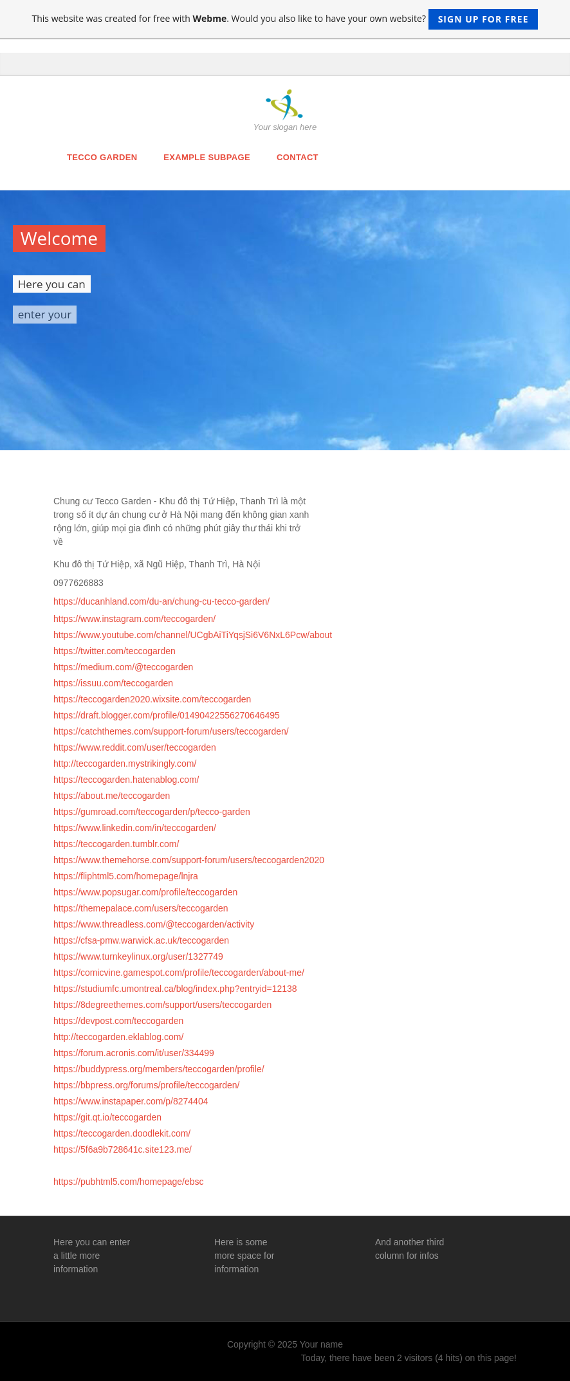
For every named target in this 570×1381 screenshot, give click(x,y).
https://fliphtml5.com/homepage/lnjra (125, 876)
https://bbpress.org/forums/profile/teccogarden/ (146, 1085)
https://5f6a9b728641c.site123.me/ (122, 1149)
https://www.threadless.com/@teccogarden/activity (153, 924)
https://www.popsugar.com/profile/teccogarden (145, 892)
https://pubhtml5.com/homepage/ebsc (128, 1181)
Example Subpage (206, 157)
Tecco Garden (102, 157)
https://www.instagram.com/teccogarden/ (134, 619)
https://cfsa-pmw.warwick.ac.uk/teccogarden (141, 940)
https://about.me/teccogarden (111, 796)
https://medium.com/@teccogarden (123, 667)
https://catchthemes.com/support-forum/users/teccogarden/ (171, 731)
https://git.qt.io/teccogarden (107, 1117)
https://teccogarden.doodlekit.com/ (121, 1133)
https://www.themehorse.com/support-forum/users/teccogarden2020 (188, 860)
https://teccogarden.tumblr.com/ (116, 844)
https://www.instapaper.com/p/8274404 (130, 1101)
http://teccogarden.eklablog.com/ (118, 1037)
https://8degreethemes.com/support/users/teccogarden (162, 1005)
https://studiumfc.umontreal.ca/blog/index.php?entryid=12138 (175, 988)
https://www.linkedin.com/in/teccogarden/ (134, 828)
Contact (297, 157)
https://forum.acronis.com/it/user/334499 (133, 1053)
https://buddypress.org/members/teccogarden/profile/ (158, 1069)
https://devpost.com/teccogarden (118, 1021)
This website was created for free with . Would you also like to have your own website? (285, 19)
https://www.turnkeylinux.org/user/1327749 (138, 956)
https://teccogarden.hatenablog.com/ (126, 779)
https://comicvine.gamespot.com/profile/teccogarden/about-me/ (178, 972)
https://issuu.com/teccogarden (113, 683)
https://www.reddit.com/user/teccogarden (134, 747)
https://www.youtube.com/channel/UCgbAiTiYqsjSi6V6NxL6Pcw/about (192, 635)
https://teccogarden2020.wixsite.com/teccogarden (152, 699)
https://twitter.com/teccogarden (114, 651)
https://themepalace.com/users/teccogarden (140, 908)
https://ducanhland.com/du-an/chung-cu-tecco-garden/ (161, 601)
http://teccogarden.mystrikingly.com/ (124, 763)
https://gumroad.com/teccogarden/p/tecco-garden (151, 812)
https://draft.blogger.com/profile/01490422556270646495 (166, 715)
